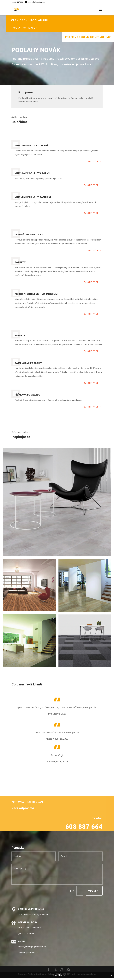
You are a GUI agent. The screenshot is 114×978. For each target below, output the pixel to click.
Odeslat (94, 890)
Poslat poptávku (39, 28)
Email (21, 941)
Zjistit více (91, 161)
